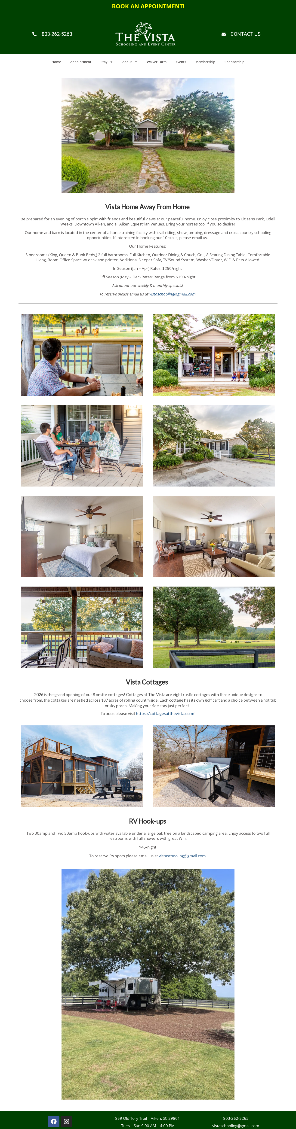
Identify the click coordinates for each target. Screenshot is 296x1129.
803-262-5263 (236, 1119)
